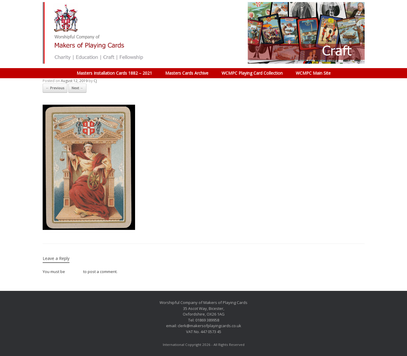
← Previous (55, 88)
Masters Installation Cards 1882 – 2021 (114, 73)
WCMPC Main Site (313, 73)
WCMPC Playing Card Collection (252, 73)
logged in (74, 271)
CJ (95, 80)
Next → (77, 88)
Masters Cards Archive (186, 73)
